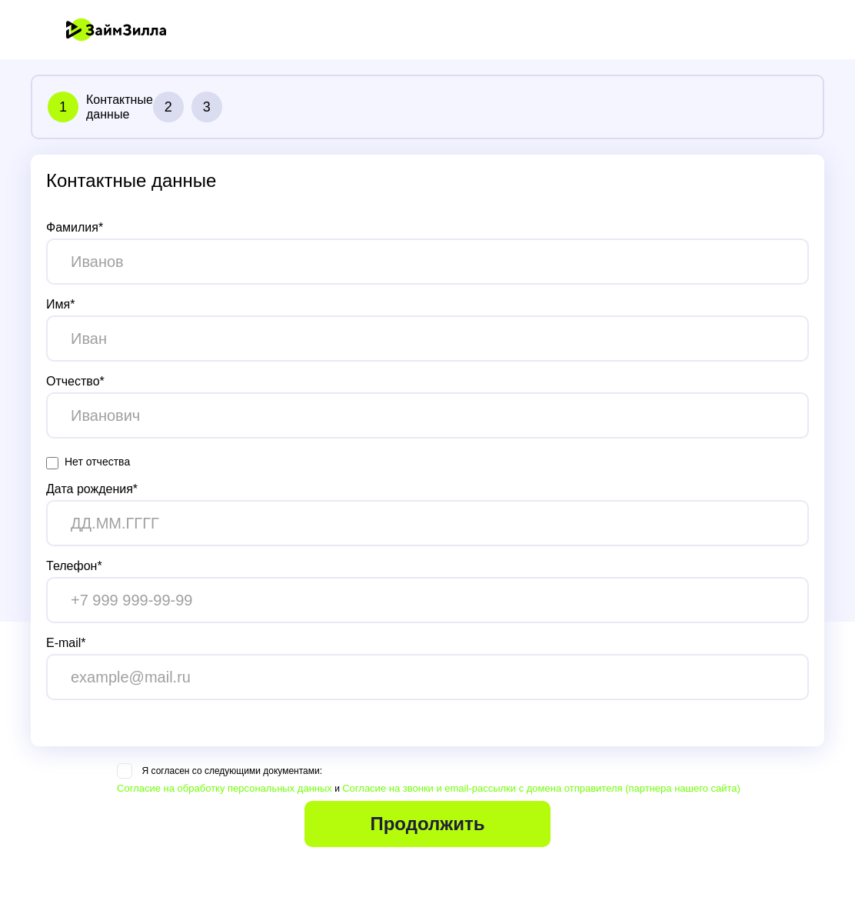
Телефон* (74, 565)
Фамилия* (74, 227)
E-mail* (66, 642)
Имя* (60, 304)
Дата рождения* (92, 488)
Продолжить (427, 823)
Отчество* (75, 381)
